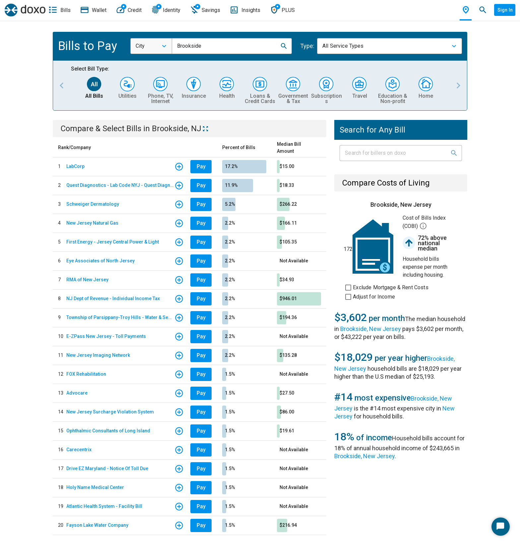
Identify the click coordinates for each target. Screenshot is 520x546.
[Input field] (395, 153)
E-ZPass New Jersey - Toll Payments (106, 336)
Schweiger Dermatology (92, 204)
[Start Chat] (500, 527)
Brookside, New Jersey (370, 328)
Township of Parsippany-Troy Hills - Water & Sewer (120, 317)
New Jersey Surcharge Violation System (110, 411)
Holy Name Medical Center (95, 487)
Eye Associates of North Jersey (100, 260)
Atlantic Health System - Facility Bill (104, 506)
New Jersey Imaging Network (98, 355)
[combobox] (151, 46)
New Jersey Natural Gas (92, 223)
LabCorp (75, 166)
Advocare (77, 393)
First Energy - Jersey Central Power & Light (112, 242)
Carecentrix (79, 449)
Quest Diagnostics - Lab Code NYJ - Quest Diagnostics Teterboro (120, 185)
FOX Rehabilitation (86, 374)
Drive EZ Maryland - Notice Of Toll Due (107, 468)
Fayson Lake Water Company (97, 525)
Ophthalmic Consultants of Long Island (108, 430)
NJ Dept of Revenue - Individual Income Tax (113, 298)
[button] (284, 46)
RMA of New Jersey (87, 279)
